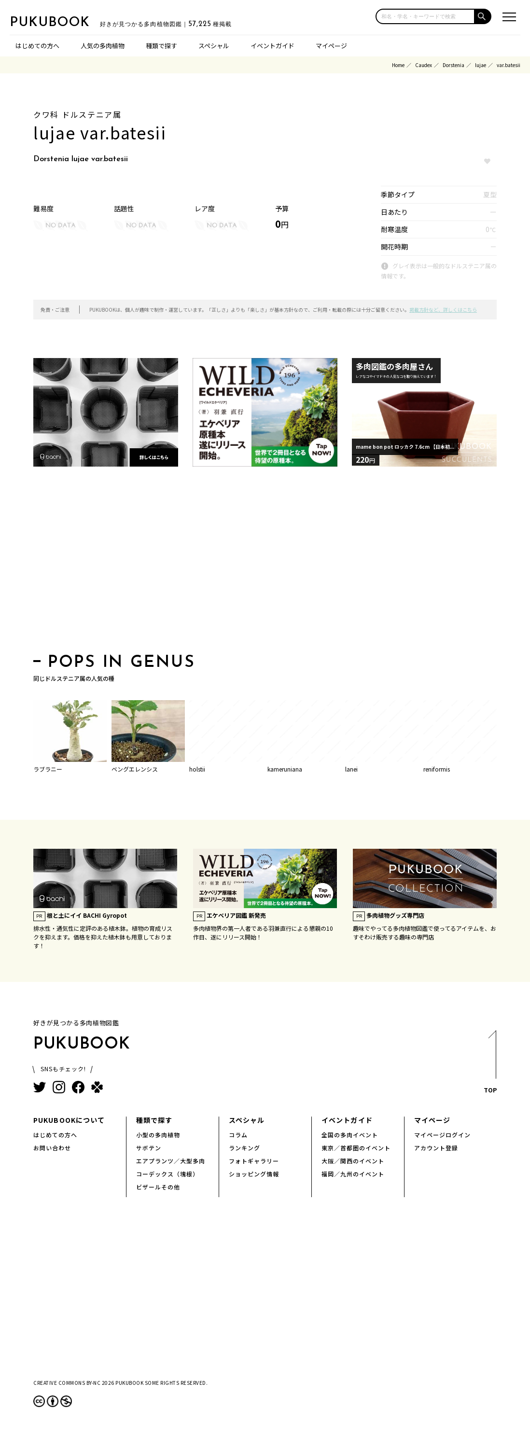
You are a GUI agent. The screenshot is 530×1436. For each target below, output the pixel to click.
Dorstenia (453, 65)
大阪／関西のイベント (352, 1161)
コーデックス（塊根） (167, 1174)
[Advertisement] (265, 563)
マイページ (331, 45)
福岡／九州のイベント (352, 1174)
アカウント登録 (436, 1148)
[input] (425, 16)
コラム (238, 1135)
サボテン (148, 1148)
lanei (351, 769)
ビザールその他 (158, 1187)
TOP (490, 1065)
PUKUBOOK (58, 22)
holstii (197, 769)
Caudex (423, 65)
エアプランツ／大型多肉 (170, 1161)
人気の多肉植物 (103, 45)
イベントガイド (272, 45)
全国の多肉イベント (349, 1135)
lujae (480, 65)
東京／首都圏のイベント (356, 1148)
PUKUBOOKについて (69, 1120)
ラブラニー (47, 769)
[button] (483, 16)
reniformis (436, 769)
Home (398, 65)
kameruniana (284, 769)
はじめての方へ (37, 45)
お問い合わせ (52, 1148)
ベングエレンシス (135, 769)
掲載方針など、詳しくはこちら (443, 309)
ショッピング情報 (254, 1174)
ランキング (244, 1148)
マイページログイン (442, 1135)
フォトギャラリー (254, 1161)
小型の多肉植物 (158, 1135)
